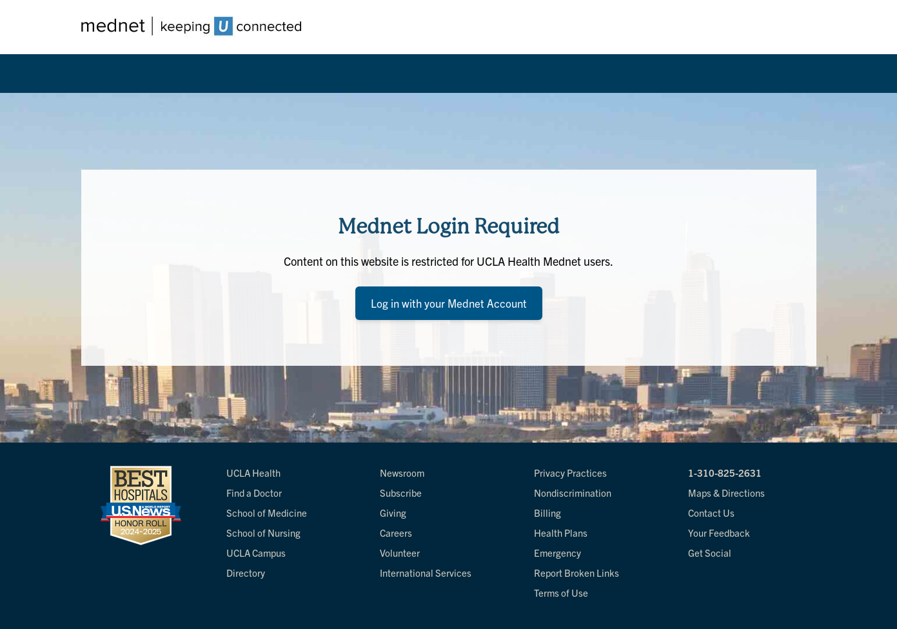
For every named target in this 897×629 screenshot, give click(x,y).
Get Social (709, 552)
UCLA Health (253, 472)
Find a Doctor (254, 492)
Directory (245, 572)
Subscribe (401, 492)
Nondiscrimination (572, 492)
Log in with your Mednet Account (449, 303)
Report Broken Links (576, 572)
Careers (396, 532)
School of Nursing (263, 532)
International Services (425, 572)
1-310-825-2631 (725, 472)
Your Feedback (719, 532)
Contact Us (711, 512)
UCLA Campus (256, 552)
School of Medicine (266, 512)
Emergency (557, 552)
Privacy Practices (570, 472)
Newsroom (402, 472)
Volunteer (400, 552)
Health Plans (560, 532)
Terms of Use (561, 592)
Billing (547, 512)
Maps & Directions (726, 492)
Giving (393, 512)
